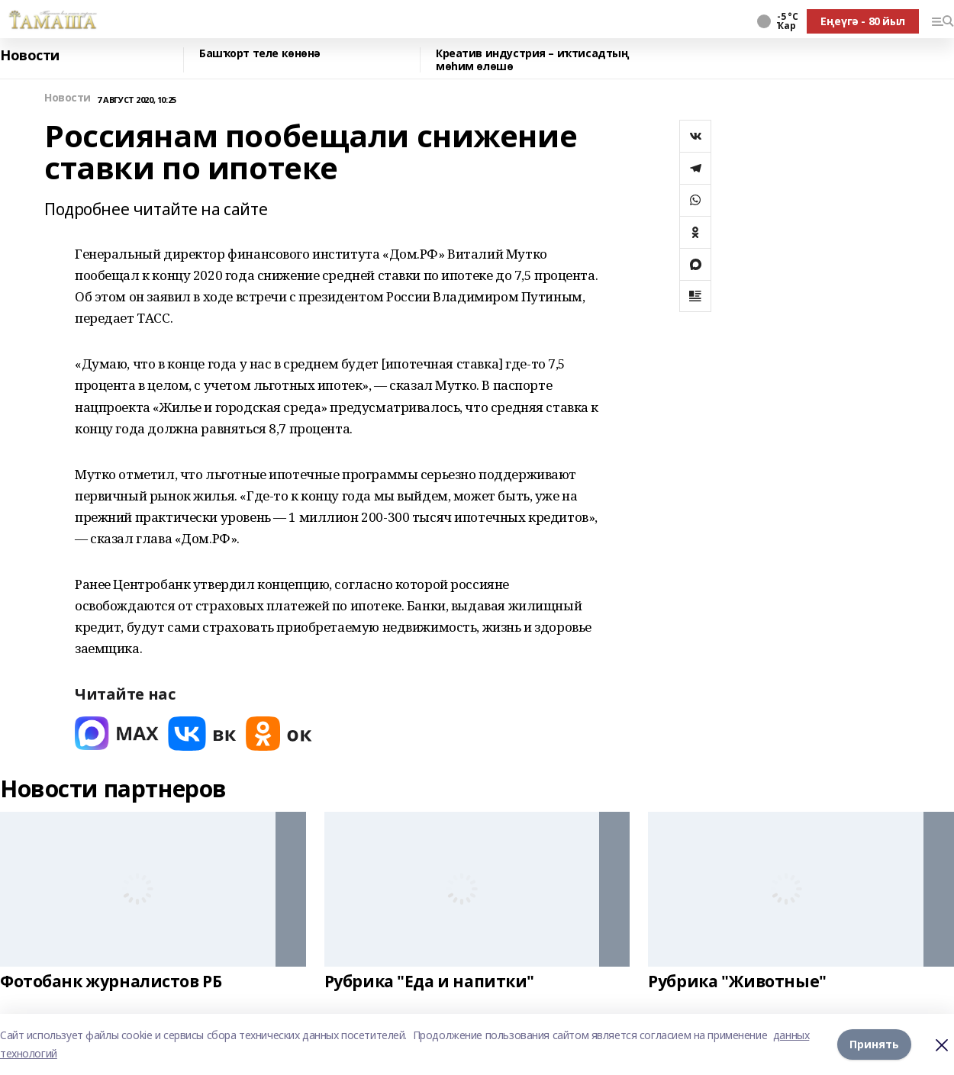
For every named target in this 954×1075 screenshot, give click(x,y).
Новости (30, 55)
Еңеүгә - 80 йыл (862, 21)
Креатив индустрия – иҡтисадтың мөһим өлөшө (532, 59)
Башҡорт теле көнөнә (260, 53)
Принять (874, 1044)
